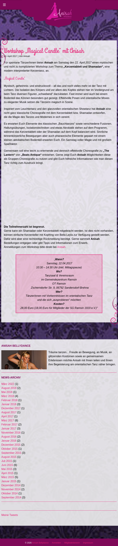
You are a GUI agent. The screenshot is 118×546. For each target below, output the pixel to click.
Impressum (88, 543)
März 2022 (7, 384)
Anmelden (56, 543)
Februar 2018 (9, 400)
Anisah (26, 56)
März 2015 (7, 477)
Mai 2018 (6, 392)
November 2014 (11, 489)
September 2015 (11, 452)
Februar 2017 (9, 424)
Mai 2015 (6, 469)
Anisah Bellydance (42, 543)
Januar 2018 (8, 404)
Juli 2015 (6, 461)
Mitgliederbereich (72, 543)
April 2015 (7, 473)
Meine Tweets (9, 515)
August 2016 (8, 436)
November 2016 (11, 432)
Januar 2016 (8, 440)
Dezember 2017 (11, 408)
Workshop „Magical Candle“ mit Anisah (44, 50)
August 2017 (8, 412)
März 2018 (7, 396)
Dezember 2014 (11, 485)
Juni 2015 (7, 465)
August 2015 (8, 456)
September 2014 (11, 497)
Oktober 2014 (9, 493)
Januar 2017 (8, 428)
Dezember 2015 (11, 444)
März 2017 (7, 420)
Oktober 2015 (9, 448)
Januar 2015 (8, 481)
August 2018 (8, 388)
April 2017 (7, 416)
